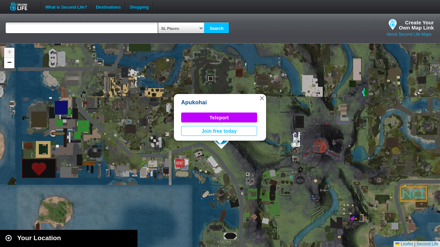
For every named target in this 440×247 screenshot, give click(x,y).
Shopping (139, 6)
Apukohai (194, 102)
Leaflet (404, 244)
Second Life (22, 6)
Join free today (219, 131)
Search (216, 28)
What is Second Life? (66, 6)
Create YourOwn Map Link (416, 25)
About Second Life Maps (408, 34)
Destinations (108, 6)
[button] (262, 98)
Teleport (219, 117)
